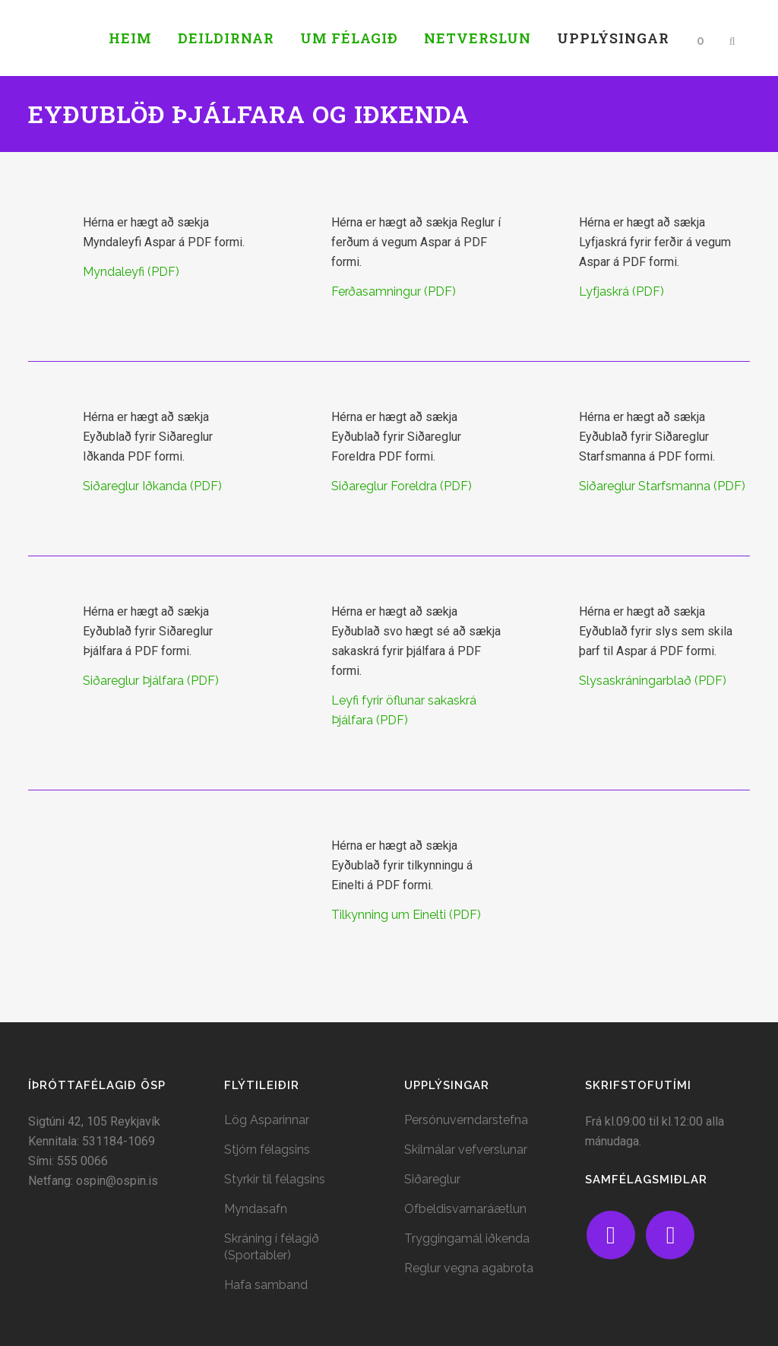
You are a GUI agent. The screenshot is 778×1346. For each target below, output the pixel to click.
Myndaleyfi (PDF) (131, 271)
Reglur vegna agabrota (468, 1268)
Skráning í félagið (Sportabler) (271, 1246)
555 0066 (82, 1161)
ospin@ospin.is (117, 1180)
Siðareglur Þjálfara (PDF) (151, 680)
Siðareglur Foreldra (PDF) (401, 486)
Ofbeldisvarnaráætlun (465, 1209)
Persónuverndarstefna (466, 1120)
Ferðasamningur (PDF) (393, 291)
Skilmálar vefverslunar (465, 1149)
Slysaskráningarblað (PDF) (652, 680)
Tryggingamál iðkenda (467, 1238)
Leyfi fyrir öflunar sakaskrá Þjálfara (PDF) (403, 710)
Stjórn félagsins (267, 1149)
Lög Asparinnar (266, 1120)
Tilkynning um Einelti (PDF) (406, 914)
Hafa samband (266, 1285)
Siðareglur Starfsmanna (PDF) (662, 486)
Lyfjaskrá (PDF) (621, 291)
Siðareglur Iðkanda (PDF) (152, 486)
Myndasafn (255, 1209)
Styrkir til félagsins (274, 1179)
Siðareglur (432, 1179)
